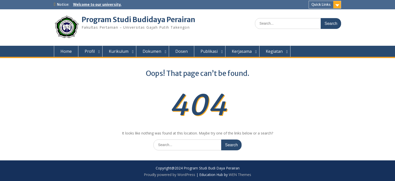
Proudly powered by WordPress (169, 174)
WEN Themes (240, 174)
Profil (90, 51)
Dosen (181, 51)
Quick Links (321, 4)
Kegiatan (274, 51)
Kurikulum (118, 51)
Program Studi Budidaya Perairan (138, 19)
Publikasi (209, 51)
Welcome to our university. (97, 4)
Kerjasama (242, 51)
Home (66, 51)
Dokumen (152, 51)
